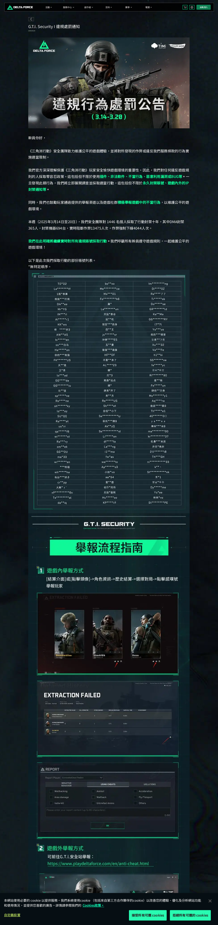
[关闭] (210, 900)
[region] (109, 909)
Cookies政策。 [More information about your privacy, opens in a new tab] (93, 905)
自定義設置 (12, 915)
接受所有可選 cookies (148, 915)
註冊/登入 (204, 7)
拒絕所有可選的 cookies (190, 915)
